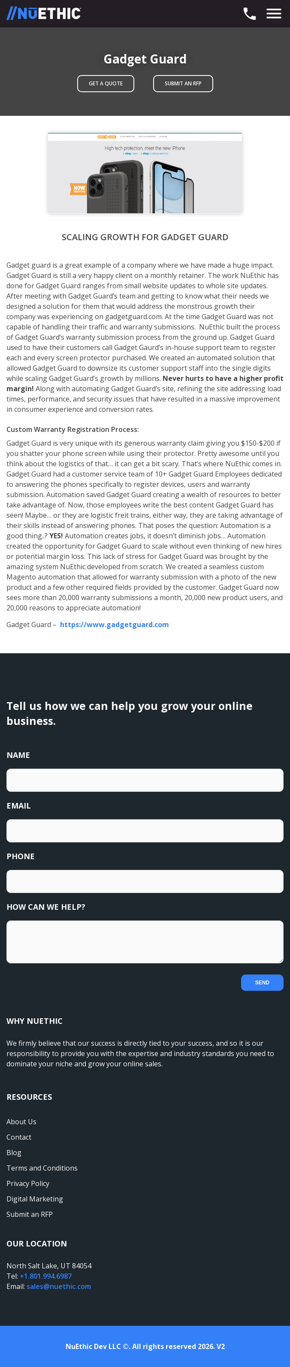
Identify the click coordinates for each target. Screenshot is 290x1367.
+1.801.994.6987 (46, 1276)
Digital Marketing (34, 1199)
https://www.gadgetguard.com (113, 624)
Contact (18, 1137)
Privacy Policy (27, 1183)
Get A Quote (106, 83)
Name (18, 755)
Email (18, 805)
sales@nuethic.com (59, 1286)
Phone (20, 856)
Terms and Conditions (42, 1168)
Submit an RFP (183, 83)
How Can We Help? (45, 907)
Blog (13, 1152)
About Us (21, 1121)
